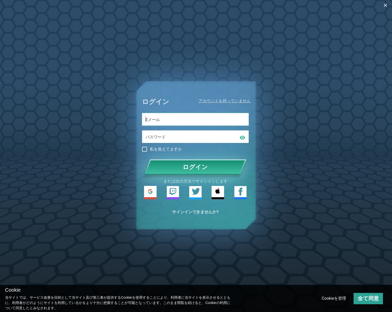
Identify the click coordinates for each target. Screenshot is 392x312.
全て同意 (368, 298)
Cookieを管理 (334, 298)
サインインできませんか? (195, 212)
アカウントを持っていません (225, 101)
